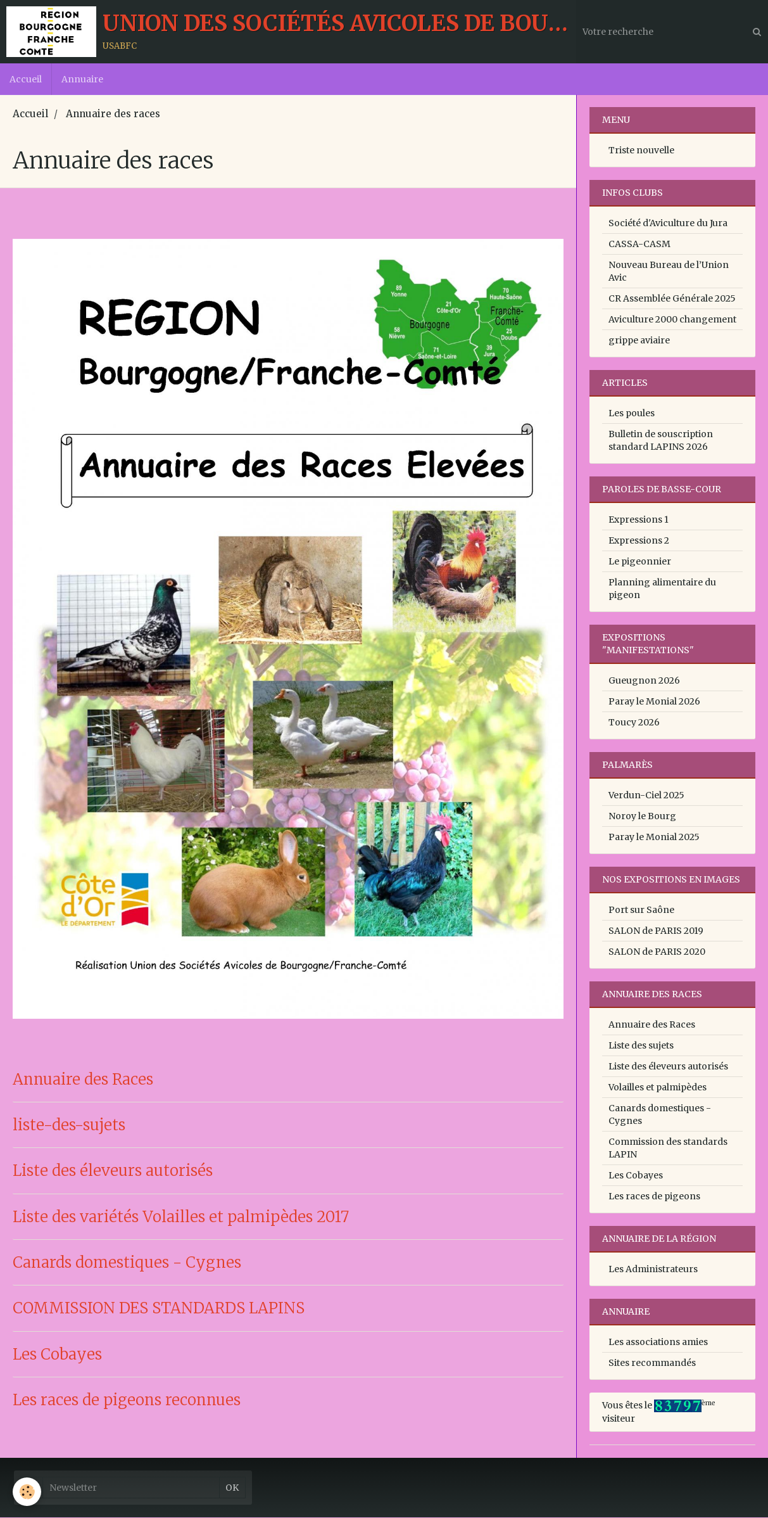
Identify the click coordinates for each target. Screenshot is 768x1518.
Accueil (25, 79)
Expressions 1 (638, 520)
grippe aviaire (639, 341)
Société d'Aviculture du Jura (667, 223)
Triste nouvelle (641, 150)
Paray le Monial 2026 (654, 702)
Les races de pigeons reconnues (127, 1400)
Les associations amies (658, 1342)
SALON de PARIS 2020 (656, 952)
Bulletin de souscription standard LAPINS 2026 (660, 441)
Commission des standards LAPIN (667, 1149)
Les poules (631, 413)
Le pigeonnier (639, 562)
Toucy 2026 (634, 723)
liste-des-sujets (69, 1125)
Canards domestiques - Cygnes (127, 1263)
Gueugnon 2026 (644, 681)
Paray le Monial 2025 (654, 837)
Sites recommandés (652, 1363)
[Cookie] (27, 1491)
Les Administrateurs (653, 1269)
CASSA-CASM (639, 244)
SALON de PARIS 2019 (655, 931)
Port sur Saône (641, 910)
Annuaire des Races (83, 1080)
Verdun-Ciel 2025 (646, 795)
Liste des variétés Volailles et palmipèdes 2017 (181, 1217)
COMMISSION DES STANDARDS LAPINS (159, 1309)
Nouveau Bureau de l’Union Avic (668, 272)
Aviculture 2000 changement (672, 320)
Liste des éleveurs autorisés (113, 1172)
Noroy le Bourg (642, 816)
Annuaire (82, 79)
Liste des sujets (641, 1046)
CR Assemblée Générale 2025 (672, 299)
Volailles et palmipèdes (657, 1088)
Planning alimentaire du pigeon (662, 589)
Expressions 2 (638, 541)
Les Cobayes (57, 1355)
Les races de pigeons (654, 1196)
